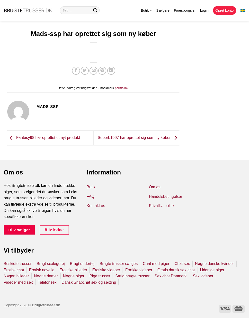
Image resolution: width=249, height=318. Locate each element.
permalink (121, 88)
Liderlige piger (212, 270)
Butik (146, 10)
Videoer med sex (18, 282)
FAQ (90, 196)
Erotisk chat (14, 270)
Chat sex (182, 264)
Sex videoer (203, 276)
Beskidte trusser (18, 264)
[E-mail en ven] (93, 71)
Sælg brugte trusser (132, 276)
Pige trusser (99, 276)
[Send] (95, 10)
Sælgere (162, 10)
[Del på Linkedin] (111, 71)
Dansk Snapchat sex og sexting (89, 282)
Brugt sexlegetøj (51, 264)
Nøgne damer (46, 276)
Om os (154, 187)
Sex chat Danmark (171, 276)
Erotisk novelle (41, 270)
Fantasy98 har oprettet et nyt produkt (43, 138)
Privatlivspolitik (161, 206)
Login (204, 10)
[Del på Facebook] (76, 71)
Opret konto (224, 10)
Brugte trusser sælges (119, 264)
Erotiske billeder (73, 270)
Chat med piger (156, 264)
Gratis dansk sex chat (176, 270)
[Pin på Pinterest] (102, 71)
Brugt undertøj (82, 264)
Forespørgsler (185, 10)
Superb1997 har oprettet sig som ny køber (138, 138)
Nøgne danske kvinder (214, 264)
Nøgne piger (73, 276)
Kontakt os (96, 206)
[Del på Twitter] (85, 71)
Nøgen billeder (16, 276)
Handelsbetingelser (165, 196)
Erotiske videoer (106, 270)
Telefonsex (47, 282)
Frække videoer (138, 270)
